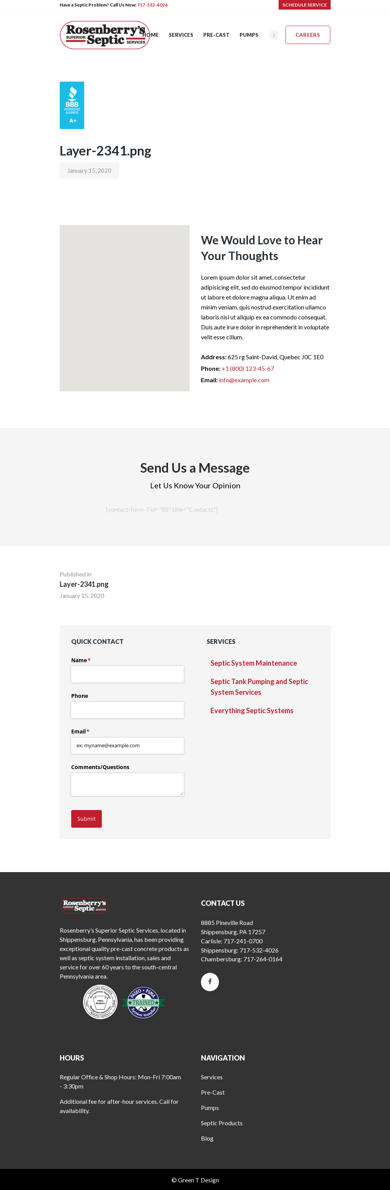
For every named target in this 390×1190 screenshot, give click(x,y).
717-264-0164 (262, 958)
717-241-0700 (243, 940)
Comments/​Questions (100, 767)
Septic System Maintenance (254, 663)
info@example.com (244, 379)
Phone (79, 695)
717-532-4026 (152, 5)
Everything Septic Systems (252, 710)
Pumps (210, 1107)
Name (92, 660)
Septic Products (222, 1122)
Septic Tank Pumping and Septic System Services (259, 686)
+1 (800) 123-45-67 (248, 368)
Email (91, 731)
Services (212, 1076)
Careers (307, 35)
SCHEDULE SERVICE (304, 5)
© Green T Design (195, 1179)
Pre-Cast (213, 1092)
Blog (207, 1138)
